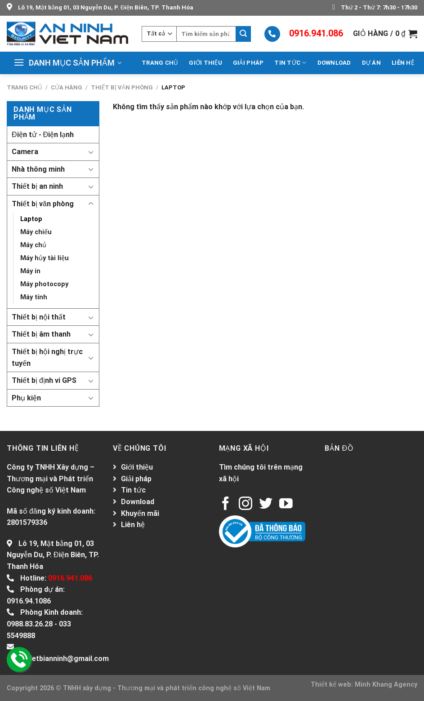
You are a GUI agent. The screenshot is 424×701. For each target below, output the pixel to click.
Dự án (371, 62)
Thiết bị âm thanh (41, 334)
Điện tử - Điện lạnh (43, 134)
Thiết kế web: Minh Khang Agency (364, 684)
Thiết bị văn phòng (122, 87)
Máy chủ (33, 245)
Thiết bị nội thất (39, 317)
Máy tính (33, 297)
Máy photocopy (44, 284)
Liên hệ (403, 62)
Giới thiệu (205, 62)
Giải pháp (248, 62)
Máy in (30, 271)
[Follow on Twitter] (265, 504)
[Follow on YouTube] (286, 504)
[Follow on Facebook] (225, 504)
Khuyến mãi (140, 513)
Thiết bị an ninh (37, 186)
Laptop (31, 219)
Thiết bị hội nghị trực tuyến (47, 357)
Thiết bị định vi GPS (44, 380)
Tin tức (290, 62)
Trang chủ (160, 62)
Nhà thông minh (38, 169)
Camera (25, 151)
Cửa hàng (66, 87)
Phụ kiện (26, 398)
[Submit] (243, 34)
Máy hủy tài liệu (44, 258)
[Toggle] (90, 151)
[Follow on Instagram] (245, 504)
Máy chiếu (36, 232)
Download (334, 62)
